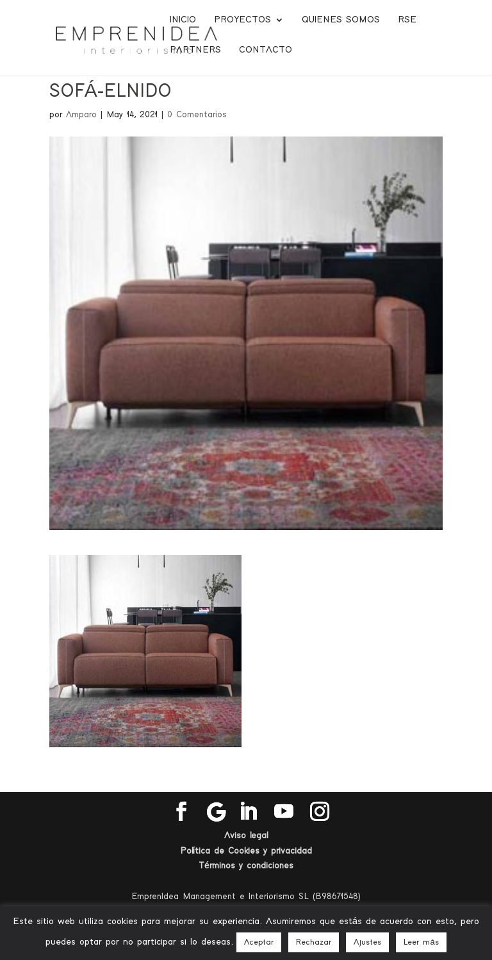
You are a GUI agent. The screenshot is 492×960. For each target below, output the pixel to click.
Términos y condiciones (246, 865)
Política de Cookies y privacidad (246, 851)
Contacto (265, 50)
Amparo (81, 114)
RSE (407, 19)
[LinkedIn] (248, 812)
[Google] (216, 812)
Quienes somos (341, 19)
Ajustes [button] (367, 942)
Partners (195, 50)
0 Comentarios (197, 114)
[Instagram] (319, 812)
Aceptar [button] (259, 942)
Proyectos (242, 19)
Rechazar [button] (313, 942)
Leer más (421, 942)
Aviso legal (246, 835)
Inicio (183, 19)
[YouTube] (283, 812)
